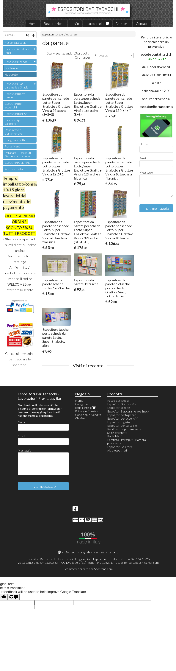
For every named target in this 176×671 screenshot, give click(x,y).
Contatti (142, 23)
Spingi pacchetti (15, 140)
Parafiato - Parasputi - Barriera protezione (18, 154)
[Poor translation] (14, 597)
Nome (143, 144)
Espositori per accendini (14, 105)
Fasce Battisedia (15, 42)
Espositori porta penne (15, 95)
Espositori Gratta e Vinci (17, 50)
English (84, 552)
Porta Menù (12, 146)
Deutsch (70, 552)
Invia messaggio (156, 208)
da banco (12, 68)
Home (33, 23)
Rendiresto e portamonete (13, 131)
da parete (72, 34)
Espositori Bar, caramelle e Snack (16, 85)
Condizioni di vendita (88, 414)
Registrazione (54, 23)
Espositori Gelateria (17, 162)
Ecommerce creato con (88, 569)
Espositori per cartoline (14, 121)
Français (99, 552)
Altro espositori (14, 169)
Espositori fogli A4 (16, 113)
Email (142, 158)
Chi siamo (122, 23)
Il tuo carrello (97, 23)
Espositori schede (52, 34)
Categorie (81, 404)
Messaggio (146, 172)
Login (75, 23)
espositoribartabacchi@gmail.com (137, 562)
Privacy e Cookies (86, 411)
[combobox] (113, 55)
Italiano (112, 552)
